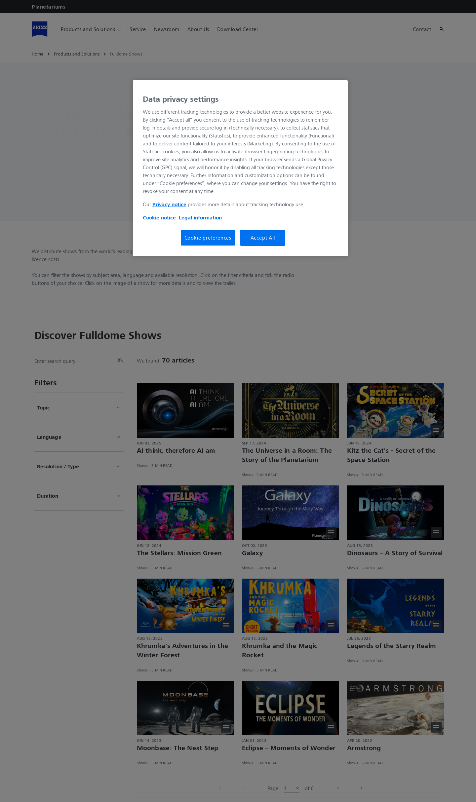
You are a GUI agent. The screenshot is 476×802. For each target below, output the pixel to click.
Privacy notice (169, 204)
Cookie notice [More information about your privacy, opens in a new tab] (159, 217)
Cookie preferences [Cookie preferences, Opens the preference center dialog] (207, 237)
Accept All (263, 237)
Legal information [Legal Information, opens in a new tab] (200, 217)
